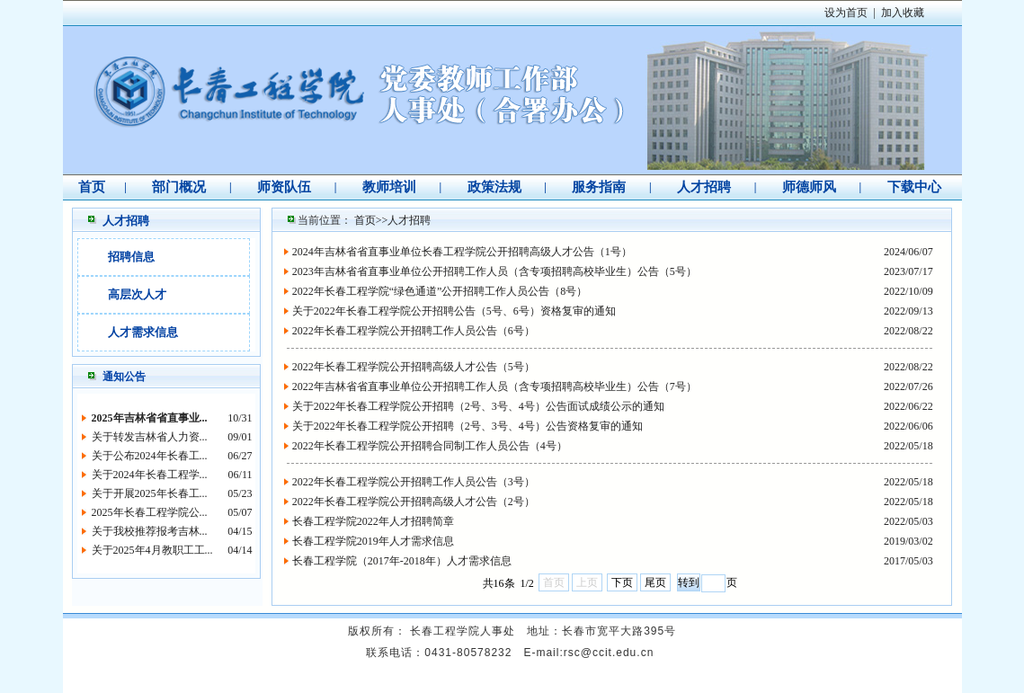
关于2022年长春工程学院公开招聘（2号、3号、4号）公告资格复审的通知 (467, 426)
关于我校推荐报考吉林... (150, 531)
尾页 (655, 582)
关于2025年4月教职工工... (152, 550)
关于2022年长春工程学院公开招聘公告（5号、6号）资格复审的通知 (454, 311)
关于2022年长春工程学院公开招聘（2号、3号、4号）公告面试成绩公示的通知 (478, 406)
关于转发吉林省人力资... (150, 437)
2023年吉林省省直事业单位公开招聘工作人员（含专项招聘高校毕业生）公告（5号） (494, 271)
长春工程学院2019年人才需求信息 (373, 541)
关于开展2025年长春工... (150, 493)
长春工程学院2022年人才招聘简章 (373, 521)
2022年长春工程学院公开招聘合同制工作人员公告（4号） (429, 446)
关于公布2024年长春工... (150, 455)
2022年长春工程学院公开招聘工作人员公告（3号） (413, 481)
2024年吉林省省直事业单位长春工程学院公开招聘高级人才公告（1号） (462, 251)
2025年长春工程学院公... (150, 512)
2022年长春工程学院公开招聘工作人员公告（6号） (413, 330)
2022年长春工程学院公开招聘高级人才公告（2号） (413, 501)
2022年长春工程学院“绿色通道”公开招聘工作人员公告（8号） (440, 291)
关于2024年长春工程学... (150, 474)
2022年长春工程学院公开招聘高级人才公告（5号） (413, 366)
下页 (622, 582)
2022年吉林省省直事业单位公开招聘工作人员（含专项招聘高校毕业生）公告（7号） (494, 386)
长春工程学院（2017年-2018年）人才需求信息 (402, 561)
